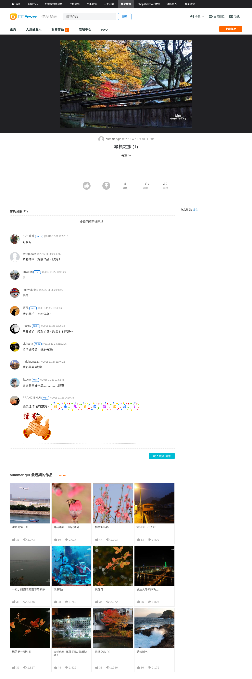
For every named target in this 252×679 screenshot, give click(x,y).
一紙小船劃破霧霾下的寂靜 (28, 589)
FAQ (104, 29)
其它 (195, 209)
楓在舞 (99, 589)
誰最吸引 (59, 589)
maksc (27, 325)
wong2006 (29, 253)
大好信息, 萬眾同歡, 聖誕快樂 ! (70, 653)
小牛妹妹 (28, 236)
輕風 (26, 307)
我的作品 (60, 30)
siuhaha (28, 343)
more (62, 475)
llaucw (27, 379)
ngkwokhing (30, 289)
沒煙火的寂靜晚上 (147, 589)
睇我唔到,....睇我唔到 (66, 527)
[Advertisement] (126, 171)
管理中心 (85, 29)
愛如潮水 (141, 615)
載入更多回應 (162, 456)
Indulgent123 (31, 361)
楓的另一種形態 (21, 651)
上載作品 (230, 29)
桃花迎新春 (102, 527)
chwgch (28, 271)
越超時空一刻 (20, 527)
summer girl (110, 139)
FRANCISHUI (32, 397)
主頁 (13, 29)
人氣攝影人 (34, 29)
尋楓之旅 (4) (102, 615)
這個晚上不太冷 (146, 527)
